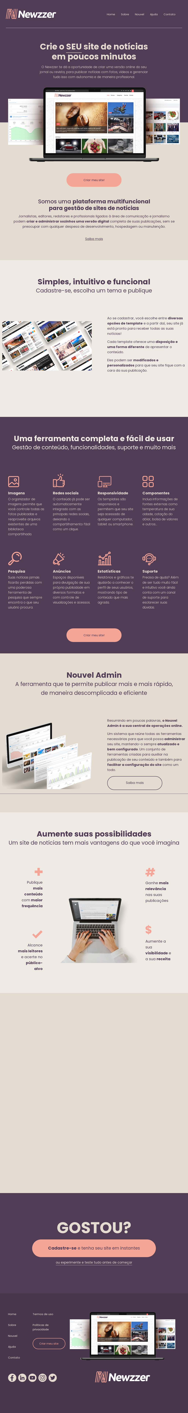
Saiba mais (94, 239)
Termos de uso (43, 1314)
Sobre (125, 14)
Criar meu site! (94, 180)
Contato (170, 14)
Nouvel (139, 14)
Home (111, 14)
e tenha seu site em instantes (94, 1248)
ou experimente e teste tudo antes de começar (94, 1262)
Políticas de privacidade (41, 1327)
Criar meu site (49, 1343)
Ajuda (154, 14)
